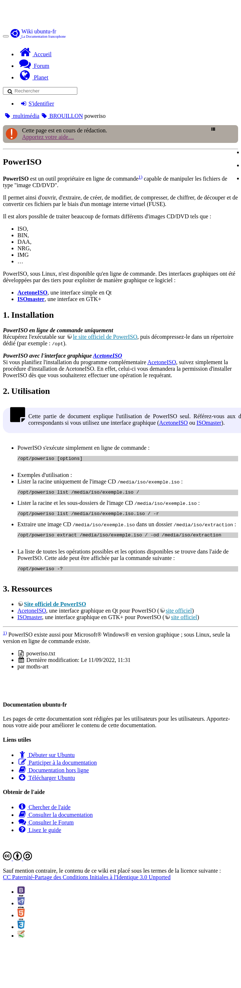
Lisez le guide (39, 835)
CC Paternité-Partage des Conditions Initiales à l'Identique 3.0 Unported (87, 883)
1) (140, 177)
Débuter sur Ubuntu (46, 760)
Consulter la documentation (55, 820)
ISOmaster (31, 299)
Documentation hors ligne (53, 776)
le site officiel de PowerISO (105, 337)
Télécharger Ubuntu (46, 783)
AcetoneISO (32, 292)
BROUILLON (61, 116)
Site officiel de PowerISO (55, 609)
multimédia (21, 116)
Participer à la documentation (57, 768)
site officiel (179, 616)
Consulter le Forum (45, 828)
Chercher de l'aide (43, 813)
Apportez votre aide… (48, 137)
